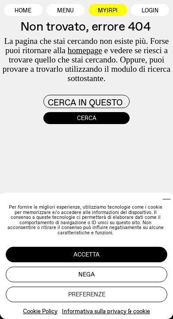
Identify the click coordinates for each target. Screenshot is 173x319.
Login (150, 10)
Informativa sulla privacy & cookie (106, 311)
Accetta (86, 254)
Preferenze (86, 294)
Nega (86, 274)
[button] (167, 199)
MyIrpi (108, 10)
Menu (65, 10)
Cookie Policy (40, 311)
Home (23, 10)
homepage (85, 50)
